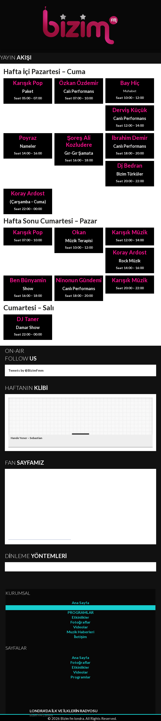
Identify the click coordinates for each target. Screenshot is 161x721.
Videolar (80, 627)
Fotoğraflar (80, 622)
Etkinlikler (80, 617)
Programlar (81, 677)
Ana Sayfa (80, 602)
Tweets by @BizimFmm (26, 370)
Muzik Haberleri (80, 632)
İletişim (80, 636)
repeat (8, 713)
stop (21, 713)
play (15, 713)
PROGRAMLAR (81, 612)
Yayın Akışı (80, 607)
